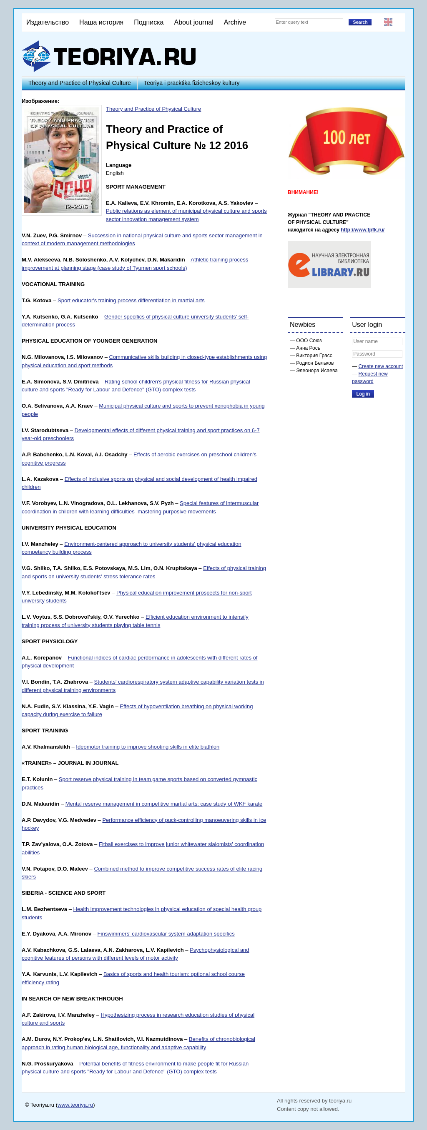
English (388, 22)
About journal (193, 22)
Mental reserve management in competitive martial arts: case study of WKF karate (164, 804)
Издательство (47, 22)
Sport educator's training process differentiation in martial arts (131, 300)
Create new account (381, 366)
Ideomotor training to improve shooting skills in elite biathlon (147, 747)
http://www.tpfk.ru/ (362, 230)
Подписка (148, 22)
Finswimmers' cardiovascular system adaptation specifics (166, 934)
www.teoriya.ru (75, 1105)
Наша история (101, 22)
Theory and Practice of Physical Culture (79, 83)
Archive (235, 22)
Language (118, 165)
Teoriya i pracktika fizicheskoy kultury (192, 83)
